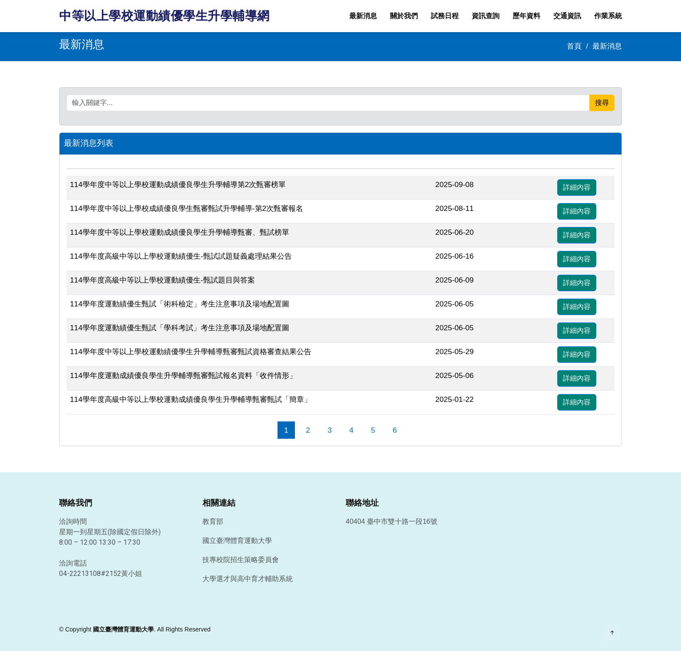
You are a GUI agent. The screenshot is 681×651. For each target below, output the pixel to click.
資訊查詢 (485, 16)
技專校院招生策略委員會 (240, 559)
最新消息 (363, 16)
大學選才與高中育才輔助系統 (247, 578)
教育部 (212, 521)
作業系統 (608, 16)
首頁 (574, 46)
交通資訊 (567, 16)
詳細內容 (577, 187)
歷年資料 (526, 16)
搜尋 (602, 102)
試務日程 (445, 16)
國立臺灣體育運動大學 (237, 540)
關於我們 (404, 16)
